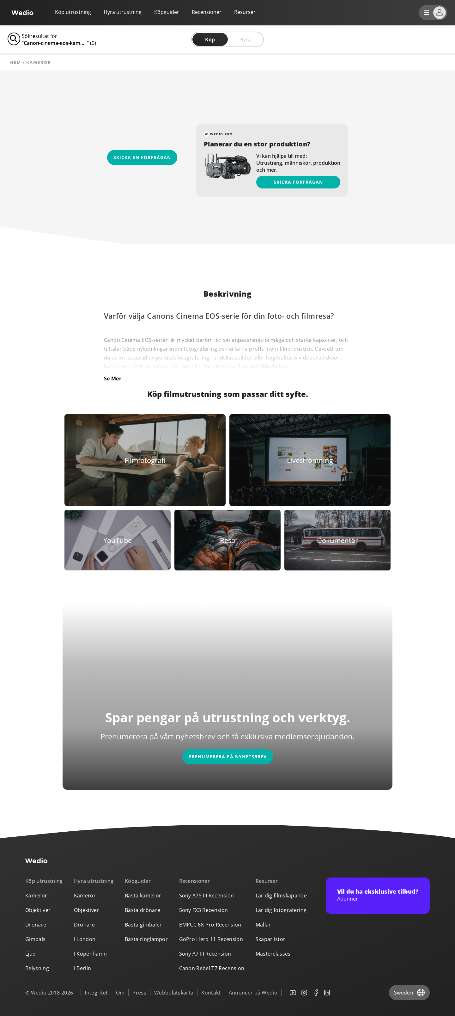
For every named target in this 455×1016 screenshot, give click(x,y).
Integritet (96, 992)
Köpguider (166, 12)
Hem (15, 62)
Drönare (35, 924)
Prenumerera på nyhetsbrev (228, 757)
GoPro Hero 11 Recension (211, 939)
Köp (210, 39)
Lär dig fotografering (281, 910)
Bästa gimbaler (143, 924)
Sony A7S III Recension (206, 895)
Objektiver (38, 910)
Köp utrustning (73, 12)
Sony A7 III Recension (205, 953)
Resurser (267, 880)
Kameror (36, 895)
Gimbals (35, 939)
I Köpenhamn (90, 953)
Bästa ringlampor (146, 939)
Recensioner (206, 12)
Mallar (263, 924)
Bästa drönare (142, 910)
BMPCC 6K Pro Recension (210, 924)
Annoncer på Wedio (253, 992)
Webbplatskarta (173, 992)
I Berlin (82, 968)
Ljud (30, 953)
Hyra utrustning (123, 12)
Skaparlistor (271, 939)
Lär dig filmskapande (281, 895)
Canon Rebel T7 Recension (212, 968)
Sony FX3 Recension (203, 910)
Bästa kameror (143, 895)
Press (139, 992)
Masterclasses (273, 953)
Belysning (37, 968)
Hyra (245, 39)
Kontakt (211, 992)
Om (120, 992)
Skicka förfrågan (298, 182)
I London (85, 939)
